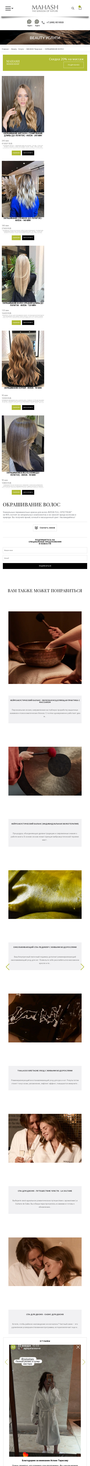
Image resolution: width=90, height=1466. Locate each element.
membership (13, 62)
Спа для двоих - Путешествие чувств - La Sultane (45, 1191)
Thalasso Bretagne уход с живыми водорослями (44, 1071)
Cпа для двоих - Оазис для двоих (45, 1315)
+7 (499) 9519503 (53, 22)
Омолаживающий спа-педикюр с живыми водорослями (45, 948)
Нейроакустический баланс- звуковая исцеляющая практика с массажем (45, 702)
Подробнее (73, 65)
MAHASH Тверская (34, 49)
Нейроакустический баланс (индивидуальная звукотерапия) (45, 824)
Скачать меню (45, 528)
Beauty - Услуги (17, 49)
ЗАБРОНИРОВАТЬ (28, 153)
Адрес (29, 26)
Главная (5, 49)
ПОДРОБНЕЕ (16, 153)
